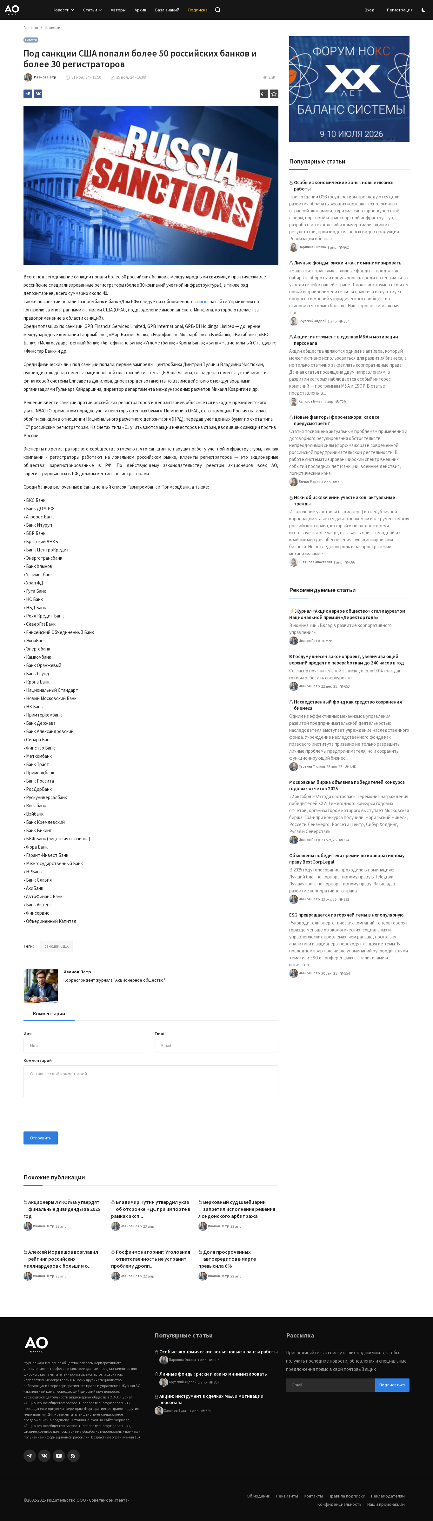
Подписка (198, 10)
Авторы (118, 10)
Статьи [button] (92, 10)
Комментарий (37, 1060)
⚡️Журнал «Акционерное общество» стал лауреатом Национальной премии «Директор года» (347, 614)
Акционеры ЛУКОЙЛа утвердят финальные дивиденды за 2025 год (61, 1209)
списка (202, 301)
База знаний (167, 10)
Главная (30, 27)
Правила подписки (344, 1496)
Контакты (309, 1496)
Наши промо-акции (385, 1504)
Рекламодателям (387, 1496)
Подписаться (392, 1385)
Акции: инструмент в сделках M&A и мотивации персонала (346, 340)
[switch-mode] (424, 10)
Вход (370, 10)
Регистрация (400, 10)
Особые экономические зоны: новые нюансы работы (344, 185)
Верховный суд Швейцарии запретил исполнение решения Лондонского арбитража (236, 1209)
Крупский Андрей (309, 321)
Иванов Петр (77, 972)
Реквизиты (281, 1496)
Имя (27, 1034)
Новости (52, 27)
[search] (217, 10)
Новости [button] (63, 10)
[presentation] (71, 1114)
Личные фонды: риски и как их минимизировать (348, 263)
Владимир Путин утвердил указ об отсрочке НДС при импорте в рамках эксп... (150, 1209)
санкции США (56, 946)
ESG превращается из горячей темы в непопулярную (346, 915)
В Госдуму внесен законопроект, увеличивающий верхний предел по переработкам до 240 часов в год (346, 659)
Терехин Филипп (309, 766)
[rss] (73, 1456)
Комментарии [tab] (49, 1013)
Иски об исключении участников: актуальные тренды (344, 500)
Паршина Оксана (308, 247)
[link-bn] (349, 89)
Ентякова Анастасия (311, 562)
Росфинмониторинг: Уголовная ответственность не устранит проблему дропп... (150, 1259)
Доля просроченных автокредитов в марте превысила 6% (227, 1259)
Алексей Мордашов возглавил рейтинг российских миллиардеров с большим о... (60, 1259)
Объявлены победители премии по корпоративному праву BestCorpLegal (346, 858)
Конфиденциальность (336, 1504)
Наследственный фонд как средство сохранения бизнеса (348, 705)
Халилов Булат (306, 401)
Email (160, 1034)
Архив (140, 10)
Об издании (252, 1496)
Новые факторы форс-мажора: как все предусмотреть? (336, 420)
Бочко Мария (305, 481)
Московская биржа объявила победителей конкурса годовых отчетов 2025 (347, 785)
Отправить (40, 1138)
